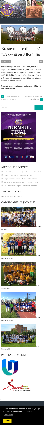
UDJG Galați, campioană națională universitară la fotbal (22, 172)
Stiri (40, 62)
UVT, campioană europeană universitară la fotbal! (20, 186)
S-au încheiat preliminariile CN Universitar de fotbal (21, 182)
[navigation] (22, 21)
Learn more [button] (8, 415)
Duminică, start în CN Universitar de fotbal (18, 175)
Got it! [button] (7, 421)
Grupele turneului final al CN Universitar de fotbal (20, 179)
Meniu (22, 20)
